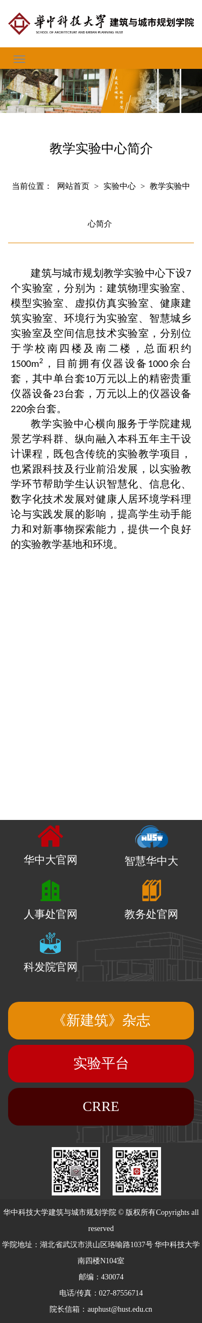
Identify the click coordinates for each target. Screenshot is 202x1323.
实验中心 (119, 186)
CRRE (101, 1106)
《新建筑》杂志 (101, 1020)
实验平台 (101, 1063)
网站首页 (73, 186)
